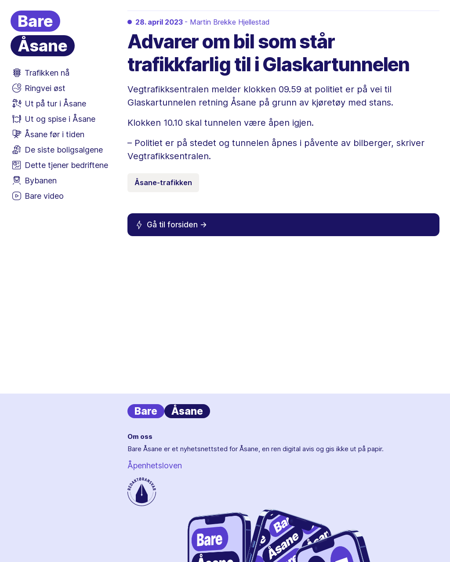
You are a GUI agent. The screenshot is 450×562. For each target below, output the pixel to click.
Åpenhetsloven (154, 465)
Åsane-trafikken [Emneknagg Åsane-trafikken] (163, 182)
